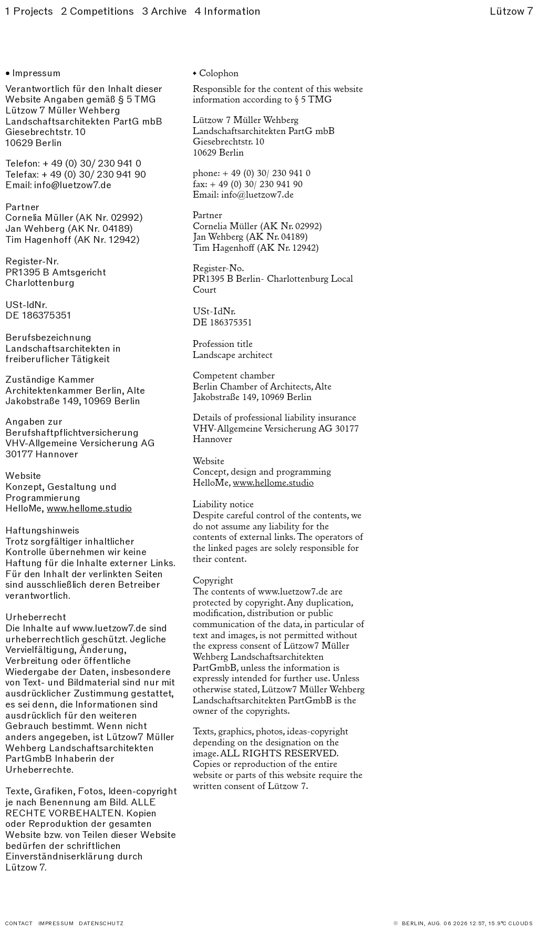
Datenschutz (101, 923)
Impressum (56, 923)
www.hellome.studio (89, 509)
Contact (19, 923)
